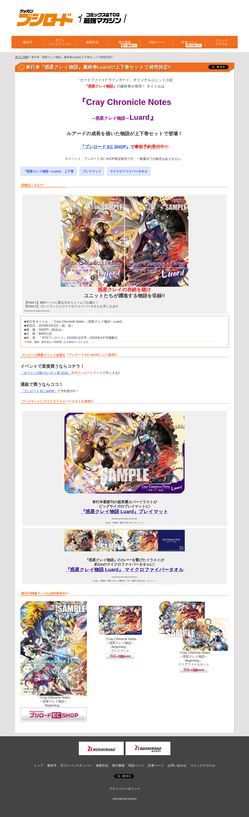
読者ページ (189, 42)
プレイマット (91, 171)
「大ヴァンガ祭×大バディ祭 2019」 (45, 373)
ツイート (218, 67)
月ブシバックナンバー (60, 42)
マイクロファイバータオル (129, 171)
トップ (38, 765)
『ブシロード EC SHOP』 (105, 146)
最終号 (27, 42)
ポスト (124, 776)
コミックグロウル (221, 42)
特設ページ (157, 42)
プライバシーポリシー (124, 789)
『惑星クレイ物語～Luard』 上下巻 (48, 171)
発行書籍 (124, 42)
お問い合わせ (176, 765)
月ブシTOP (22, 57)
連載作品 (92, 42)
